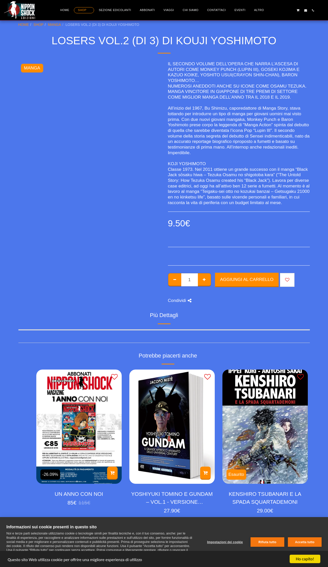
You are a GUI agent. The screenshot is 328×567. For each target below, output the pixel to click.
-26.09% (50, 474)
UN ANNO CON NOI (79, 494)
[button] (283, 10)
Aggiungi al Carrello (247, 279)
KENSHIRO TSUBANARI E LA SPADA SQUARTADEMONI (265, 498)
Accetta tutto (304, 542)
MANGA (54, 25)
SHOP (38, 25)
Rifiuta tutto (267, 542)
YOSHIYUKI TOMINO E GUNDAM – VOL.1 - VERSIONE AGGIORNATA (172, 498)
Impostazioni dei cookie (225, 542)
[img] (79, 427)
